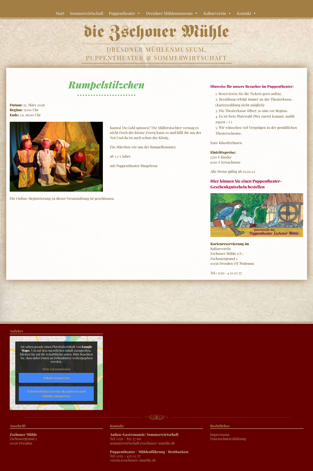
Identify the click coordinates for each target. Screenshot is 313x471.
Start (60, 13)
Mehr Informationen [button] (56, 369)
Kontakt (246, 13)
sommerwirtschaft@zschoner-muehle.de (142, 443)
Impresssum (219, 434)
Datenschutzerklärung (228, 438)
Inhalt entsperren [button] (56, 378)
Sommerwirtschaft (86, 13)
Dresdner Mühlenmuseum (172, 13)
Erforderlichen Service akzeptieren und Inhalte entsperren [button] (56, 393)
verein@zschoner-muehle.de (133, 460)
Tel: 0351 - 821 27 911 (144, 436)
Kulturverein (217, 13)
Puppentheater (124, 13)
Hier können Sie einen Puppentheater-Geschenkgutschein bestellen (246, 183)
